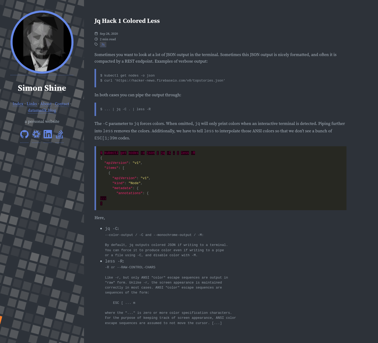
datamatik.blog (42, 110)
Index (18, 104)
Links (32, 104)
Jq (103, 44)
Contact (62, 104)
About (45, 104)
